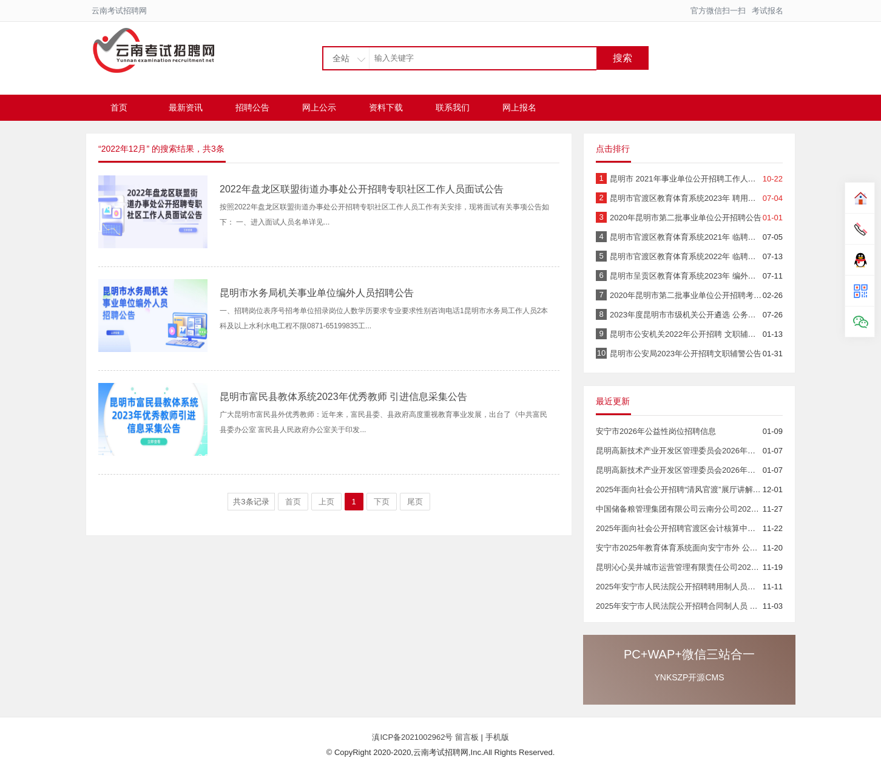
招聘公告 (252, 107)
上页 (326, 501)
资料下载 (386, 107)
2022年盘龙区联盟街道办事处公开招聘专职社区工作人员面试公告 (362, 189)
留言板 (467, 737)
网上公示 (319, 107)
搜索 (622, 58)
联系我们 (453, 107)
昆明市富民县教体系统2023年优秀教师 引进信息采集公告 (343, 396)
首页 (118, 107)
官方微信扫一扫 (718, 10)
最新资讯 (186, 107)
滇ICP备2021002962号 (413, 737)
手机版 (497, 737)
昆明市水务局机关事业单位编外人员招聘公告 (317, 293)
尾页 (415, 501)
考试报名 (767, 10)
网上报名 (519, 107)
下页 (382, 501)
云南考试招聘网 (119, 10)
